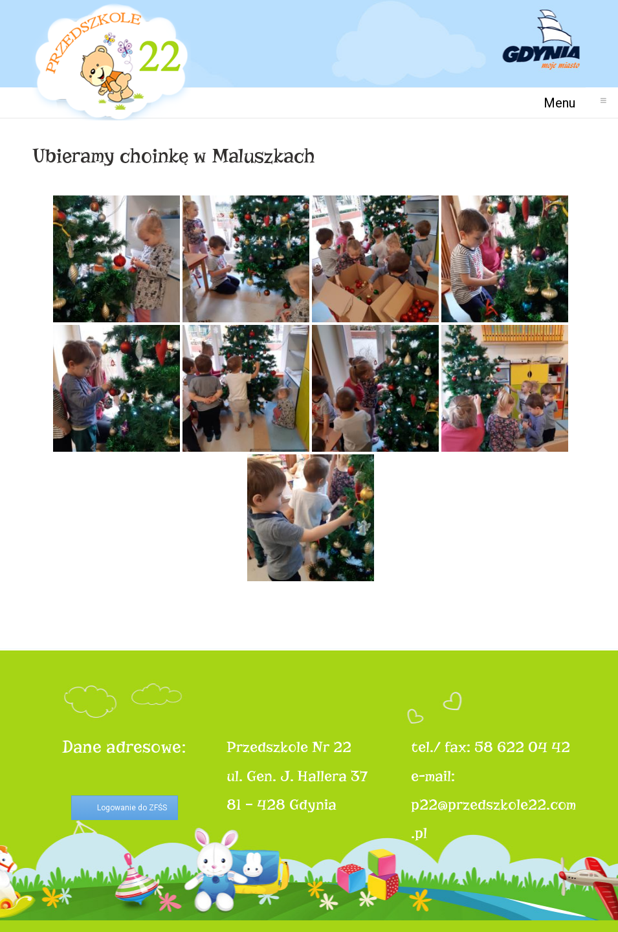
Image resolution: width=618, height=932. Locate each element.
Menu (565, 102)
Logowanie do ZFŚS (132, 807)
